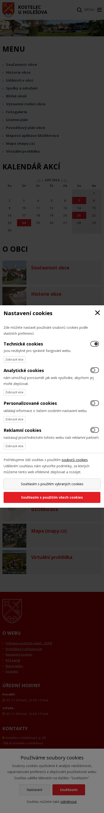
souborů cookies (75, 459)
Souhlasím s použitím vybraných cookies (52, 484)
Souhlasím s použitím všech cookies (52, 497)
